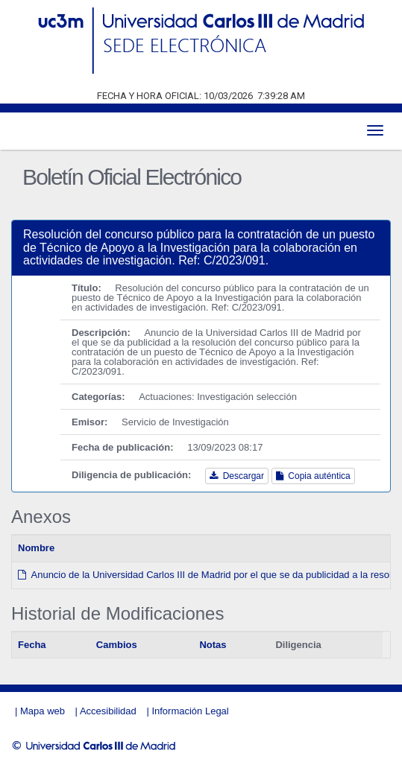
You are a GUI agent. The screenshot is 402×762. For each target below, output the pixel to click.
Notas (212, 644)
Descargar (237, 476)
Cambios (116, 644)
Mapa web (42, 711)
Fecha (32, 644)
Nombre (36, 547)
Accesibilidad (108, 711)
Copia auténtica (313, 476)
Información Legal (189, 711)
